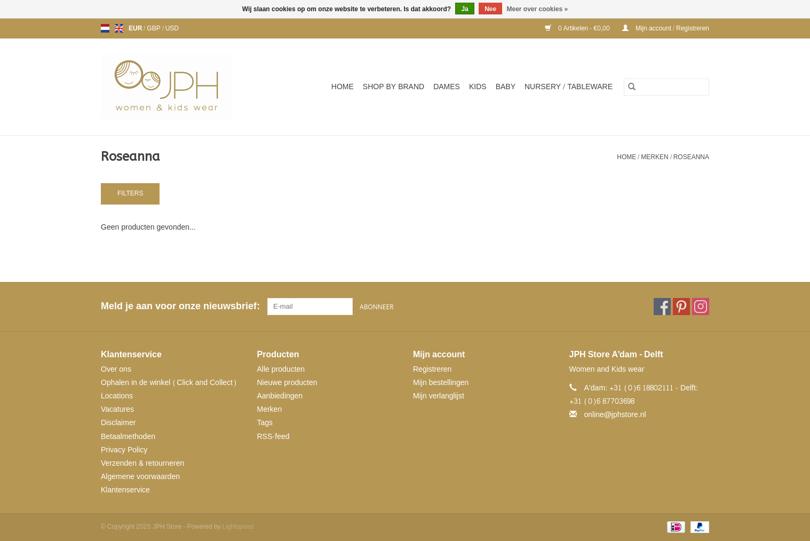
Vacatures (117, 409)
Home (342, 86)
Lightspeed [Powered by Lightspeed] (238, 526)
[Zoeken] (666, 87)
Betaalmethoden (128, 436)
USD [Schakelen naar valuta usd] (172, 28)
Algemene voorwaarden (140, 476)
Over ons (116, 369)
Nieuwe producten (287, 382)
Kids (478, 86)
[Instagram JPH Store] (700, 306)
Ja (464, 9)
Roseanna (691, 157)
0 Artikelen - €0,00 (578, 28)
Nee (490, 9)
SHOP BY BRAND (393, 86)
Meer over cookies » (537, 9)
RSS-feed (273, 436)
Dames (446, 86)
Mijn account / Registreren (665, 28)
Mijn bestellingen (440, 382)
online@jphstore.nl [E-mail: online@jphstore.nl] (615, 414)
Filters (130, 193)
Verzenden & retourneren (142, 463)
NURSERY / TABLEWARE (569, 86)
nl (105, 28)
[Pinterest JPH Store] (681, 306)
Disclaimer (118, 422)
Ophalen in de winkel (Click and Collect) (169, 382)
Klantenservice (125, 490)
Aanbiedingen (280, 396)
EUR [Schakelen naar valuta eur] (136, 28)
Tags (265, 422)
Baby (505, 86)
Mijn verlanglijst (438, 396)
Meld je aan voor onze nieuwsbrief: (180, 306)
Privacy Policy (124, 450)
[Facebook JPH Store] (662, 306)
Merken (654, 157)
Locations (117, 396)
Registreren (432, 369)
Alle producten (281, 369)
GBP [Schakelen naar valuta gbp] (154, 28)
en (119, 28)
